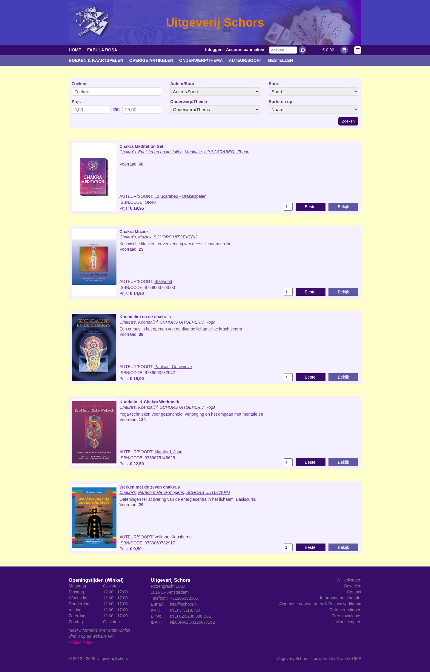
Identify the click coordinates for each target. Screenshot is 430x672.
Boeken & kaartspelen (96, 60)
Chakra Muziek (134, 231)
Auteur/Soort (245, 60)
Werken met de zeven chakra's (149, 487)
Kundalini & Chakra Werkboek (149, 401)
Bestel (311, 206)
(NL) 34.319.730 (185, 610)
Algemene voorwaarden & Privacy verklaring (320, 603)
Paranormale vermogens (161, 492)
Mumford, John (168, 451)
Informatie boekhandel (340, 598)
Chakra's (127, 151)
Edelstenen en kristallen (160, 151)
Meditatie (193, 151)
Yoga (211, 322)
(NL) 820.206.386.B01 (190, 616)
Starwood (163, 281)
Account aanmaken (245, 49)
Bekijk (343, 206)
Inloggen (213, 49)
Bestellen (280, 60)
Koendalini (148, 322)
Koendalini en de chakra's (145, 316)
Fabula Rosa (102, 50)
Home (75, 50)
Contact (354, 592)
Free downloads (346, 615)
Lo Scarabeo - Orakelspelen (180, 196)
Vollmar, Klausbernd (173, 537)
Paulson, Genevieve (173, 366)
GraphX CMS (349, 658)
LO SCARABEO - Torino (226, 151)
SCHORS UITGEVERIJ (175, 237)
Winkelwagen (349, 580)
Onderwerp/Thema (201, 60)
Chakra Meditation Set (141, 146)
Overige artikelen (151, 60)
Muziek (144, 237)
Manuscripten (348, 621)
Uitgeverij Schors (112, 658)
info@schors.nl (184, 604)
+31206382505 (184, 598)
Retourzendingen (345, 609)
